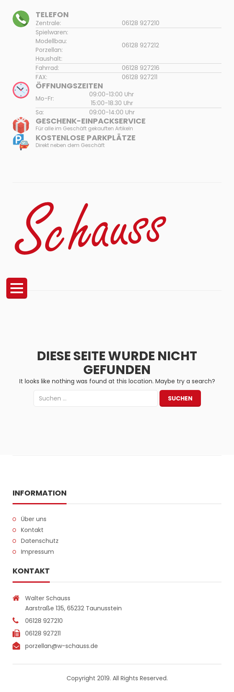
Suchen (180, 398)
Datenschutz (40, 541)
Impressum (37, 551)
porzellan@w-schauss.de (61, 646)
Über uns (33, 519)
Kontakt (32, 530)
